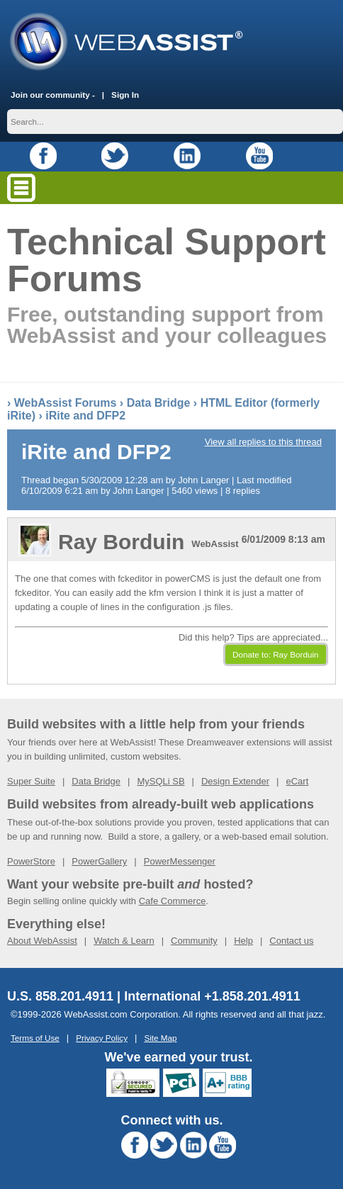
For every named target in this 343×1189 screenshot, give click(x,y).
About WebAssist (42, 940)
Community (194, 940)
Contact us (291, 940)
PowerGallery (99, 861)
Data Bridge (159, 403)
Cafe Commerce (172, 901)
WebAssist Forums (65, 403)
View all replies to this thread (263, 441)
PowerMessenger (179, 861)
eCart (297, 781)
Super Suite (31, 781)
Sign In (125, 94)
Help (243, 940)
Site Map (160, 1037)
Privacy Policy (102, 1037)
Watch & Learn (124, 940)
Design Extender (235, 781)
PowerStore (31, 861)
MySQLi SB (160, 781)
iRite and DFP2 (85, 416)
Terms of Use (35, 1037)
